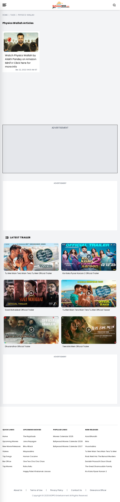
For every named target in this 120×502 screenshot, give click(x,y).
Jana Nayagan (29, 441)
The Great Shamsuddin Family (98, 466)
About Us (18, 490)
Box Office (6, 461)
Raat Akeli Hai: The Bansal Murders (100, 456)
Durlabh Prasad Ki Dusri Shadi (98, 461)
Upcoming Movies (10, 441)
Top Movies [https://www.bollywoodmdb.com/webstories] (7, 466)
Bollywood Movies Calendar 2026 (68, 441)
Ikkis (87, 441)
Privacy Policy (56, 490)
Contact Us (76, 490)
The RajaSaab (29, 436)
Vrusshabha (90, 446)
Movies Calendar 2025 (63, 436)
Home (5, 436)
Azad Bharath (91, 436)
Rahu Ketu (27, 466)
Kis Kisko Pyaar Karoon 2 (96, 471)
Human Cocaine (30, 456)
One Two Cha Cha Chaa (34, 461)
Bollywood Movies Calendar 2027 (67, 446)
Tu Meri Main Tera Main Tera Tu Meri (101, 451)
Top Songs (7, 456)
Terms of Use (36, 490)
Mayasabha (28, 451)
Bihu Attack (28, 446)
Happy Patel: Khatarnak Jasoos (37, 471)
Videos (5, 451)
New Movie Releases (11, 446)
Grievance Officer (98, 490)
